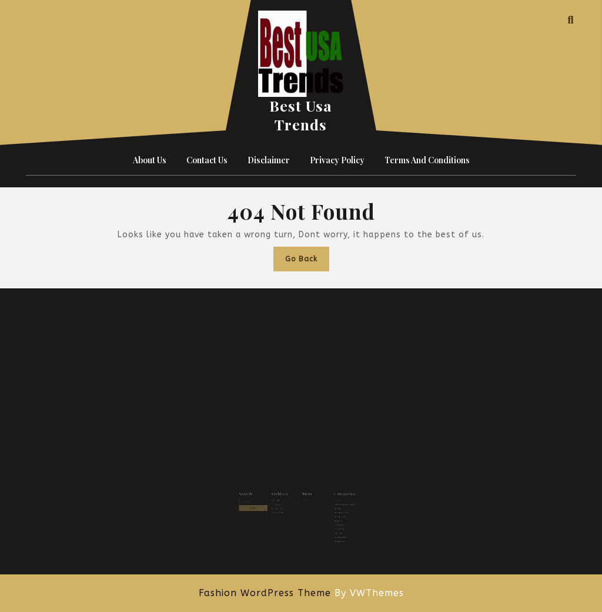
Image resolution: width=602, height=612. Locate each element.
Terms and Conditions (427, 160)
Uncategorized (333, 529)
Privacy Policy (337, 160)
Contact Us (207, 160)
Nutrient (331, 516)
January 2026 (281, 506)
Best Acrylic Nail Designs (336, 504)
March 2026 (281, 500)
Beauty (330, 500)
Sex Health (332, 523)
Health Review (333, 513)
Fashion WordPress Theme (265, 592)
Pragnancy (331, 520)
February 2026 (281, 504)
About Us (149, 160)
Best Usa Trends (300, 115)
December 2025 (282, 510)
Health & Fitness (334, 510)
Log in (304, 500)
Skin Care (331, 526)
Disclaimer (269, 160)
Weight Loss (332, 533)
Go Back (307, 261)
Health (330, 506)
